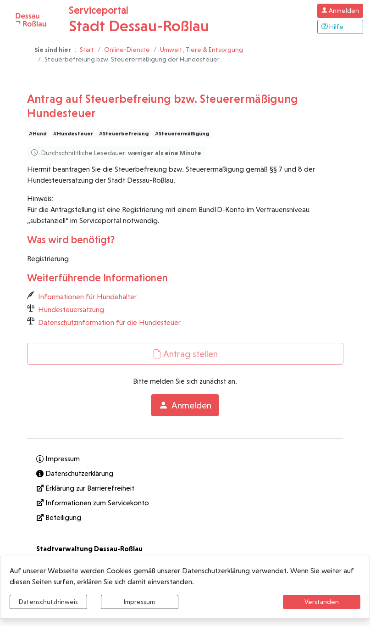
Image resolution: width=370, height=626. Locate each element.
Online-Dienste (127, 49)
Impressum (139, 601)
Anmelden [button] (185, 405)
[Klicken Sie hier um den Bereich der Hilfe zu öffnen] (340, 27)
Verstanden (321, 601)
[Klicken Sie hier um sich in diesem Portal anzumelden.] (340, 11)
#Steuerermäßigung (182, 133)
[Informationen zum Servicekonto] (185, 503)
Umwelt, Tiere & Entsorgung (201, 49)
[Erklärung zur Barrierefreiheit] (185, 488)
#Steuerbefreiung (124, 133)
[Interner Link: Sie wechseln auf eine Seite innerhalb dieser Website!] (185, 458)
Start (87, 49)
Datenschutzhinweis (48, 601)
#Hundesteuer (73, 133)
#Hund (38, 133)
